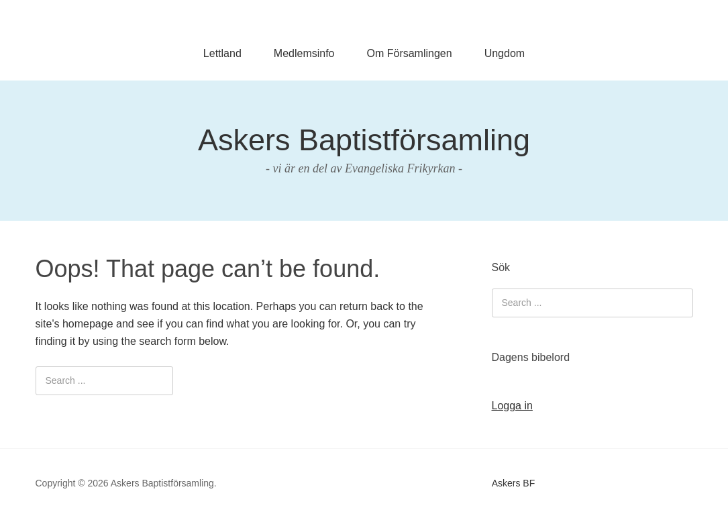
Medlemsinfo (304, 53)
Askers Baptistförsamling (364, 140)
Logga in (512, 405)
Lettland (222, 53)
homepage (87, 323)
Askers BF (513, 483)
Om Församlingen (409, 53)
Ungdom (504, 53)
